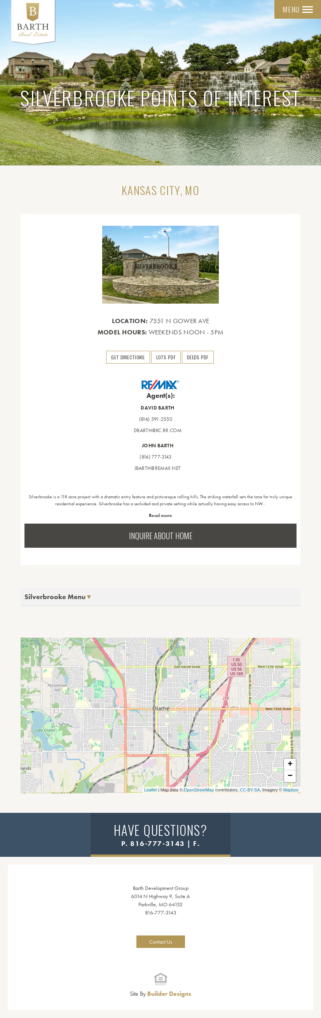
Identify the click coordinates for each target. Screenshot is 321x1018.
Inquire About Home (160, 536)
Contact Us (160, 941)
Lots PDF (166, 357)
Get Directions (128, 357)
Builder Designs (160, 994)
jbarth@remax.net (157, 468)
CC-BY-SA (250, 790)
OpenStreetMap (199, 790)
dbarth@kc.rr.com (157, 430)
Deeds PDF (198, 357)
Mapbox (290, 790)
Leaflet (150, 790)
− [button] (290, 776)
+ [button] (290, 764)
